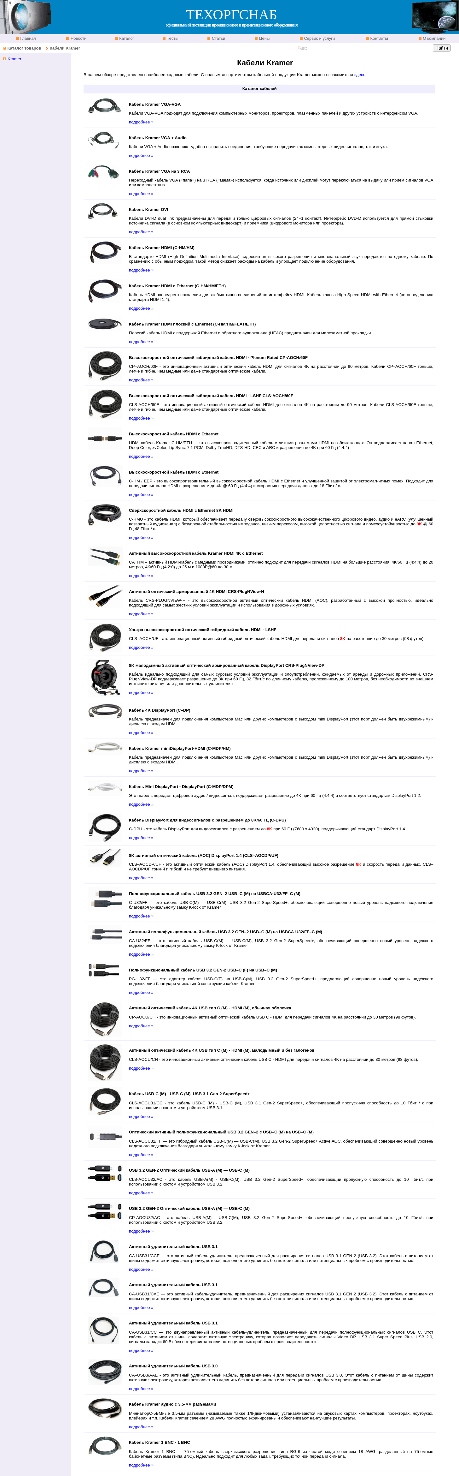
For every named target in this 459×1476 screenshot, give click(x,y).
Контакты (378, 38)
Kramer (14, 59)
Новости (77, 38)
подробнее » (141, 122)
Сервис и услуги (319, 38)
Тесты (172, 38)
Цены (264, 38)
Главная (27, 38)
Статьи (218, 38)
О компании (433, 38)
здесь (359, 74)
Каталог (126, 38)
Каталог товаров (24, 48)
